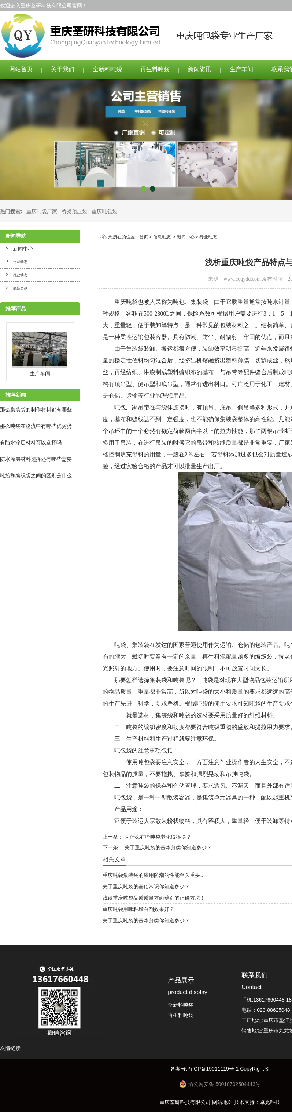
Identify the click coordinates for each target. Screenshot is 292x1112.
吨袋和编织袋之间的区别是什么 (36, 475)
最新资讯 (20, 288)
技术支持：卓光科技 (257, 1102)
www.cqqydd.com (242, 279)
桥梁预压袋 (74, 211)
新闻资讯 (199, 69)
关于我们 (62, 69)
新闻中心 (23, 249)
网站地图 (222, 1102)
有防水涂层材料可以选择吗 (31, 442)
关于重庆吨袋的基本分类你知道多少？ (167, 847)
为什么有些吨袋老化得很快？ (157, 837)
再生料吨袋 (155, 69)
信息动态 (162, 237)
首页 (143, 237)
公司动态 (20, 262)
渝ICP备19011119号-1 (213, 1069)
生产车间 (241, 69)
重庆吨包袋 (104, 211)
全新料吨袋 (107, 69)
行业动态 (20, 275)
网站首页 (21, 69)
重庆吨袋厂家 (41, 211)
